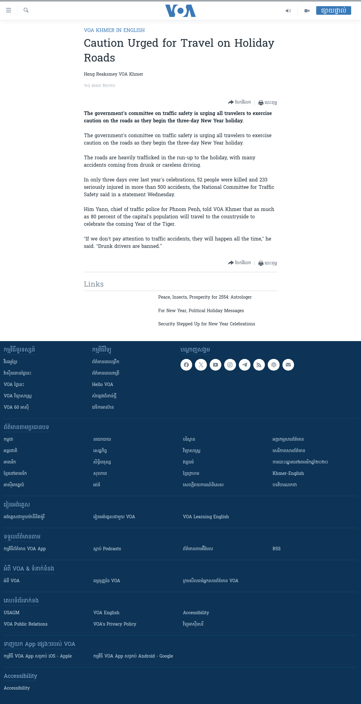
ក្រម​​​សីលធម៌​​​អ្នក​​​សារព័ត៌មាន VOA (211, 581)
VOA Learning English (206, 517)
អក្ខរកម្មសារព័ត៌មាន (288, 439)
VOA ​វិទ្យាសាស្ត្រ (18, 396)
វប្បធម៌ (188, 462)
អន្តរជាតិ (10, 451)
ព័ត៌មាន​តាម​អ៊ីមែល (198, 549)
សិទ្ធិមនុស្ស (102, 462)
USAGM (11, 613)
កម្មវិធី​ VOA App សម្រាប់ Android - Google (133, 656)
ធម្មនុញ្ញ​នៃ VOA (106, 581)
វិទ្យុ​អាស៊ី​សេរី (193, 624)
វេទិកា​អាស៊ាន (103, 407)
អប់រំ (96, 485)
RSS (277, 549)
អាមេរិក (10, 462)
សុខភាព (100, 474)
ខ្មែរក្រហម (191, 474)
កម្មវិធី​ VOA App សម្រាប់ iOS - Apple (38, 656)
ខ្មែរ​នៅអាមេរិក (15, 474)
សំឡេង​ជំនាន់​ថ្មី (104, 396)
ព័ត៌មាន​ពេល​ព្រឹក (105, 362)
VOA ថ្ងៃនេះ (14, 385)
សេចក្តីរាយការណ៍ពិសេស (203, 485)
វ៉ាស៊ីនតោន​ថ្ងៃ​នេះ (18, 373)
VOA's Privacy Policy (114, 624)
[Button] (239, 102)
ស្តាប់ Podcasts (107, 549)
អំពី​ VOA (12, 581)
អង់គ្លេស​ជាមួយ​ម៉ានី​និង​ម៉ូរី (24, 517)
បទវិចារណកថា (285, 485)
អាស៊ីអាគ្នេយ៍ (14, 485)
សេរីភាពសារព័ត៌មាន (289, 451)
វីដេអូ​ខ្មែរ (10, 362)
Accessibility (196, 613)
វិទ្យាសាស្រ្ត (191, 451)
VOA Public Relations (26, 624)
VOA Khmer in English (114, 30)
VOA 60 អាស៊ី (16, 407)
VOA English (106, 613)
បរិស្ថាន (189, 439)
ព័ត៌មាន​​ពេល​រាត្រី (105, 373)
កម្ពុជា (8, 439)
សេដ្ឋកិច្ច (100, 451)
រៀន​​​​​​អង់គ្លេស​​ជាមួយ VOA (114, 517)
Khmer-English (288, 474)
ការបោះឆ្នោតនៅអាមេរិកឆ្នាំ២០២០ (300, 462)
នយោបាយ (102, 439)
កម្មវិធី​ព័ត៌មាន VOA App (25, 549)
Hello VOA (102, 385)
